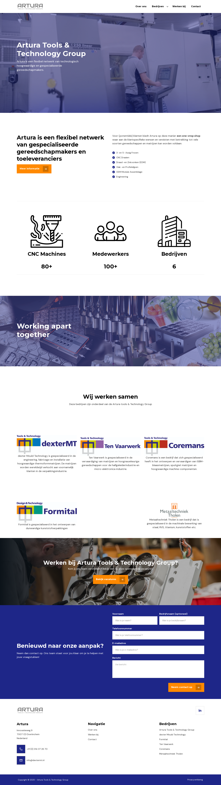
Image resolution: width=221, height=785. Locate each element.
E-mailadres (119, 643)
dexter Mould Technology (172, 734)
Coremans (164, 748)
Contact (196, 6)
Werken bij (179, 6)
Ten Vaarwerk (166, 744)
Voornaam (118, 613)
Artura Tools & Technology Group (176, 729)
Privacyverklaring (195, 779)
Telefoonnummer (122, 628)
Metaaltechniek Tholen (171, 753)
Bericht (116, 657)
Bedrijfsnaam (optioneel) (173, 613)
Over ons (140, 6)
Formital (163, 739)
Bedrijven (158, 6)
